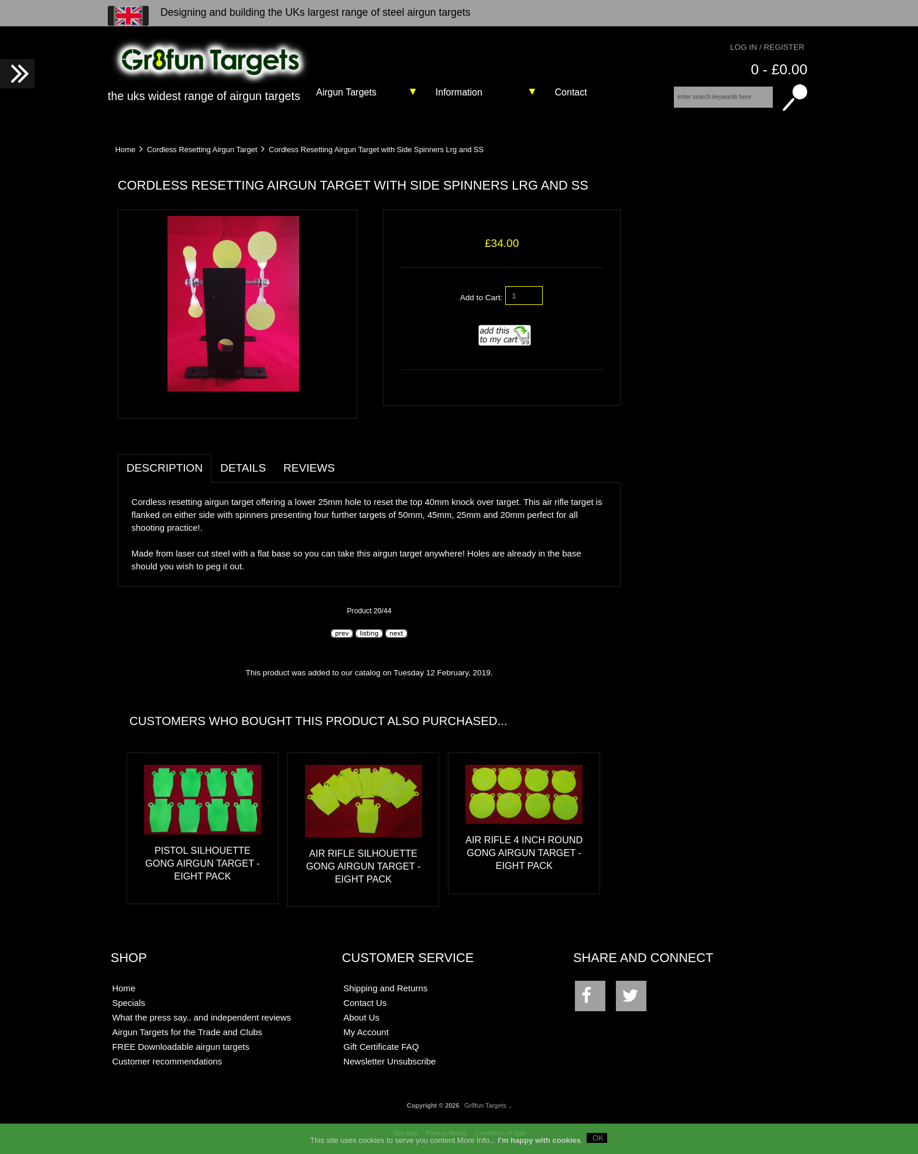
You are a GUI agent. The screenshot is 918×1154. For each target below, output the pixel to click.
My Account (366, 1032)
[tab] (352, 461)
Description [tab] (164, 468)
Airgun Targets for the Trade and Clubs (187, 1032)
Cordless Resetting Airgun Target (202, 149)
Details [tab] (243, 468)
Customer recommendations (167, 1061)
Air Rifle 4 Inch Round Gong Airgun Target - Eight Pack (524, 852)
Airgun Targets (346, 92)
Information (459, 92)
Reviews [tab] (309, 468)
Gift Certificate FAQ (381, 1047)
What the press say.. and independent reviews (201, 1017)
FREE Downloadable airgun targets (180, 1047)
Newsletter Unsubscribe (390, 1061)
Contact (571, 92)
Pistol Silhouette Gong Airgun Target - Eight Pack (202, 863)
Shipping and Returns (386, 988)
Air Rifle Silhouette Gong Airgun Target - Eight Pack (363, 866)
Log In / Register (767, 47)
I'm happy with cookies (539, 1144)
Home (125, 149)
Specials (128, 1003)
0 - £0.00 (779, 69)
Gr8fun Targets (485, 1105)
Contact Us (365, 1003)
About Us (362, 1017)
